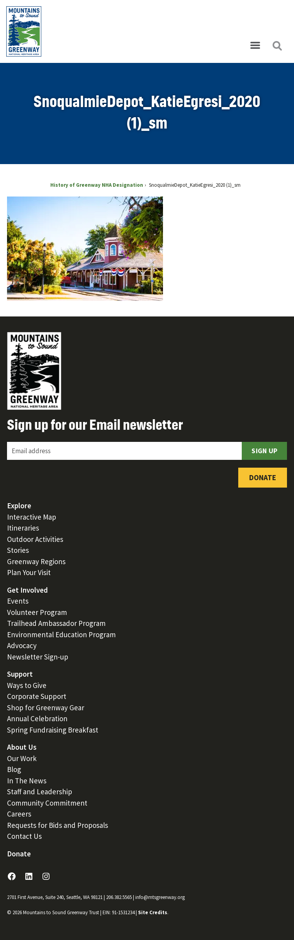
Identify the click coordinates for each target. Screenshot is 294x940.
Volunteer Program (37, 612)
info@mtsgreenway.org (160, 897)
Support (20, 674)
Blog (14, 769)
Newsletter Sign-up (37, 656)
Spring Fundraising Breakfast (52, 729)
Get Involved (27, 590)
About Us (22, 747)
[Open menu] (255, 46)
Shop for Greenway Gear (45, 707)
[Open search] (277, 46)
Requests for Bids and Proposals (57, 825)
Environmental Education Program (61, 634)
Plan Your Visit (29, 572)
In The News (26, 780)
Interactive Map (31, 517)
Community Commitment (47, 803)
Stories (18, 550)
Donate (262, 477)
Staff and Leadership (39, 791)
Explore (19, 505)
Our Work (22, 758)
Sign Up (264, 450)
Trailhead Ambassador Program (56, 623)
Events (17, 601)
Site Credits (152, 912)
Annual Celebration (37, 718)
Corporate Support (36, 696)
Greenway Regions (36, 561)
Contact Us (24, 836)
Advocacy (22, 645)
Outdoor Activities (35, 539)
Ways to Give (26, 685)
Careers (19, 813)
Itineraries (23, 528)
